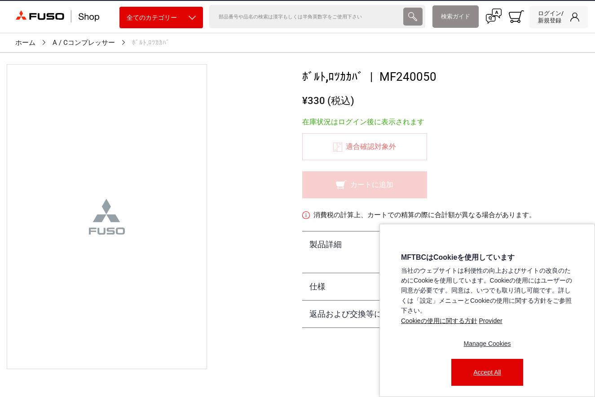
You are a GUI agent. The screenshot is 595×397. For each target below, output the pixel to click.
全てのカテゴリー (161, 17)
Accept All (487, 372)
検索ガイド (455, 16)
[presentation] (412, 17)
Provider (490, 320)
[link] (558, 17)
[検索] (305, 16)
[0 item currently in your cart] (516, 16)
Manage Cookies (487, 343)
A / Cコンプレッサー (84, 43)
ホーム (25, 43)
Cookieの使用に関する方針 (439, 320)
